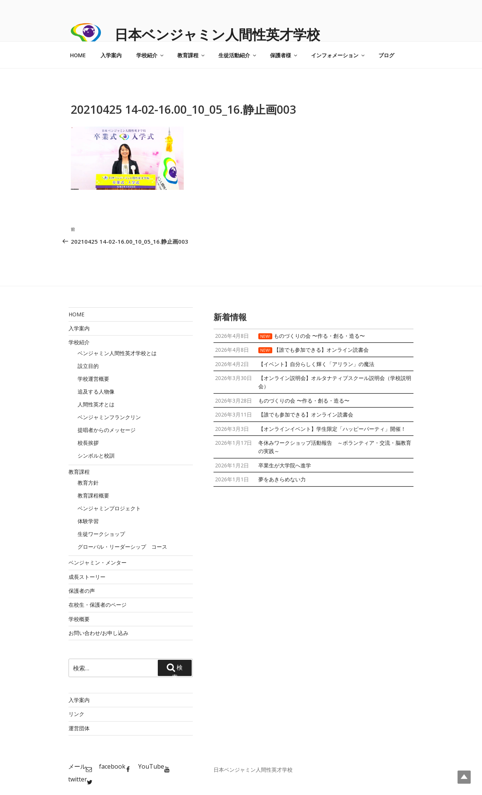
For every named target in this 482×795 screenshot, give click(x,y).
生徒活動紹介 (237, 55)
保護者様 (284, 55)
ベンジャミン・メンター (98, 562)
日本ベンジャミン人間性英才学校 (217, 34)
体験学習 (88, 521)
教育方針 (88, 482)
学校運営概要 (93, 378)
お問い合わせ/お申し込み (98, 632)
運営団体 (79, 728)
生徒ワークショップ (101, 533)
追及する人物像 (96, 391)
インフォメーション (338, 55)
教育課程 (191, 55)
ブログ (386, 55)
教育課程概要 (93, 495)
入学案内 (111, 55)
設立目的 (88, 365)
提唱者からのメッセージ (107, 429)
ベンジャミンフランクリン (109, 417)
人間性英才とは (96, 404)
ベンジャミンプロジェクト (109, 508)
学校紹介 (150, 55)
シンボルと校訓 (96, 455)
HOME (78, 55)
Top (464, 777)
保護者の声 (82, 590)
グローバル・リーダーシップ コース (122, 546)
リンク (76, 713)
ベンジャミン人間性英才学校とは (117, 353)
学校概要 (79, 619)
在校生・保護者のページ (98, 604)
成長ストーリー (87, 576)
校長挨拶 (88, 442)
